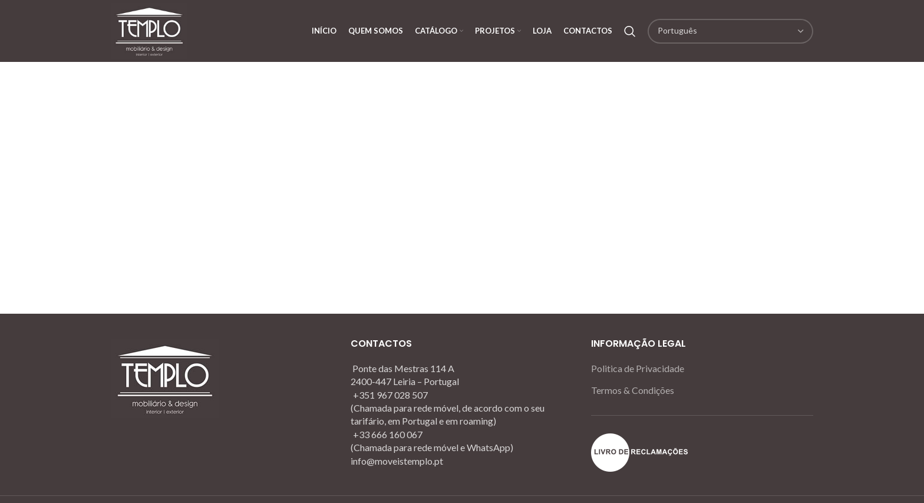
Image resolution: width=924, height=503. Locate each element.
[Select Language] (730, 31)
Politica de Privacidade (637, 368)
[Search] (630, 31)
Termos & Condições (632, 390)
